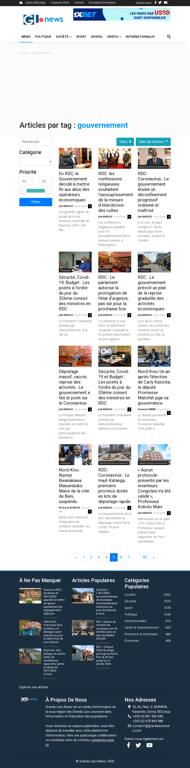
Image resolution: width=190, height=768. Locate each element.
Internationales (140, 36)
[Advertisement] (95, 88)
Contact (79, 2)
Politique (43, 36)
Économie (66, 166)
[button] (80, 14)
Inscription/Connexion (102, 2)
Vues (125, 141)
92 (145, 557)
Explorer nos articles (33, 687)
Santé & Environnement (153, 166)
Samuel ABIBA (147, 409)
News (26, 36)
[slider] (23, 191)
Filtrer (35, 202)
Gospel (97, 36)
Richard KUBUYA (70, 507)
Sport (81, 36)
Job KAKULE (66, 206)
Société (64, 36)
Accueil (23, 53)
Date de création (153, 141)
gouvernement (42, 53)
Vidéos (114, 36)
